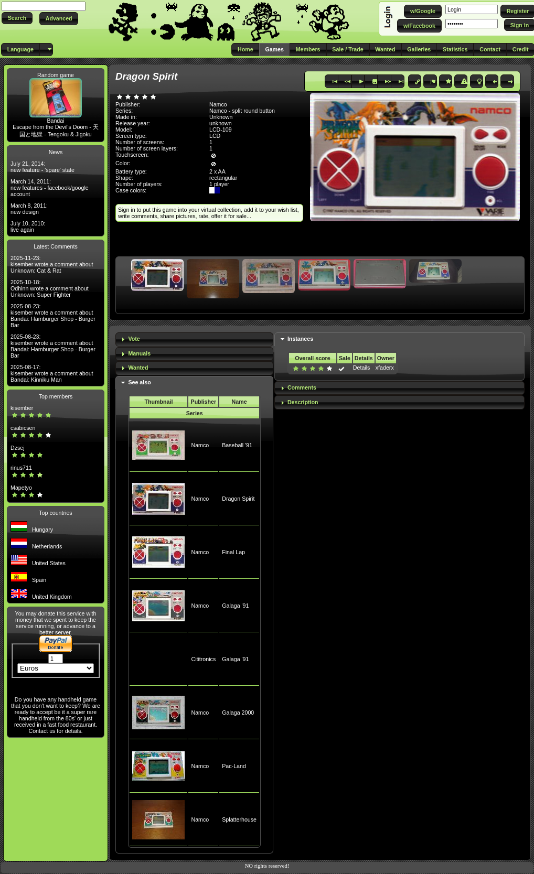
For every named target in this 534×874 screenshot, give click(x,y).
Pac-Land (234, 766)
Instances (300, 339)
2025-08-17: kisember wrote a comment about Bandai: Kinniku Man (51, 373)
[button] (17, 18)
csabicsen (22, 428)
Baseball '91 (237, 445)
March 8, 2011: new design (29, 208)
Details (361, 367)
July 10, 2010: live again (27, 226)
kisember (21, 408)
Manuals (139, 353)
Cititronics (203, 659)
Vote (134, 339)
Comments (301, 387)
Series (194, 413)
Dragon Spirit (238, 498)
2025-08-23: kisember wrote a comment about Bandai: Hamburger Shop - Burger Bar (52, 315)
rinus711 (21, 468)
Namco (200, 445)
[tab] (194, 339)
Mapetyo (21, 487)
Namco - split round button (242, 110)
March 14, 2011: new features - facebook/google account (49, 187)
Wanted (138, 367)
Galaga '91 (235, 605)
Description (302, 402)
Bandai (55, 120)
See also (139, 382)
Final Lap (233, 552)
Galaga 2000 (238, 712)
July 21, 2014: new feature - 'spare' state (42, 166)
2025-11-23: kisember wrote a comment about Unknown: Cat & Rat (51, 264)
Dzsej (17, 448)
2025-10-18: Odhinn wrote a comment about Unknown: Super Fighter (49, 288)
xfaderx (385, 367)
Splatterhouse (239, 819)
